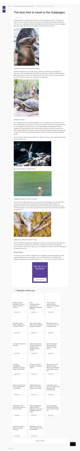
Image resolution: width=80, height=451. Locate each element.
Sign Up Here (40, 279)
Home (4, 7)
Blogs (4, 11)
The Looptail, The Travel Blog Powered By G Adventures (23, 6)
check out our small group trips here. (54, 259)
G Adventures (17, 255)
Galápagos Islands (49, 20)
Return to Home (40, 440)
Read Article (17, 312)
